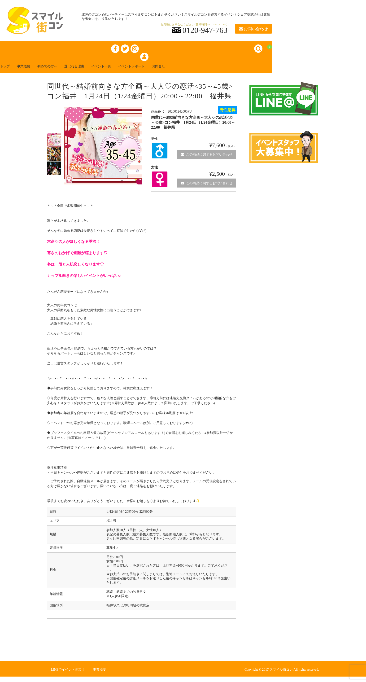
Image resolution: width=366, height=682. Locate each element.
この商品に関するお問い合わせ (206, 160)
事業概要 (33, 71)
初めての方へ (61, 71)
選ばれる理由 (93, 71)
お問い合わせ (253, 29)
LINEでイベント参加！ (68, 675)
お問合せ (193, 71)
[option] (54, 145)
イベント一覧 (125, 71)
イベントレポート (162, 71)
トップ (10, 71)
